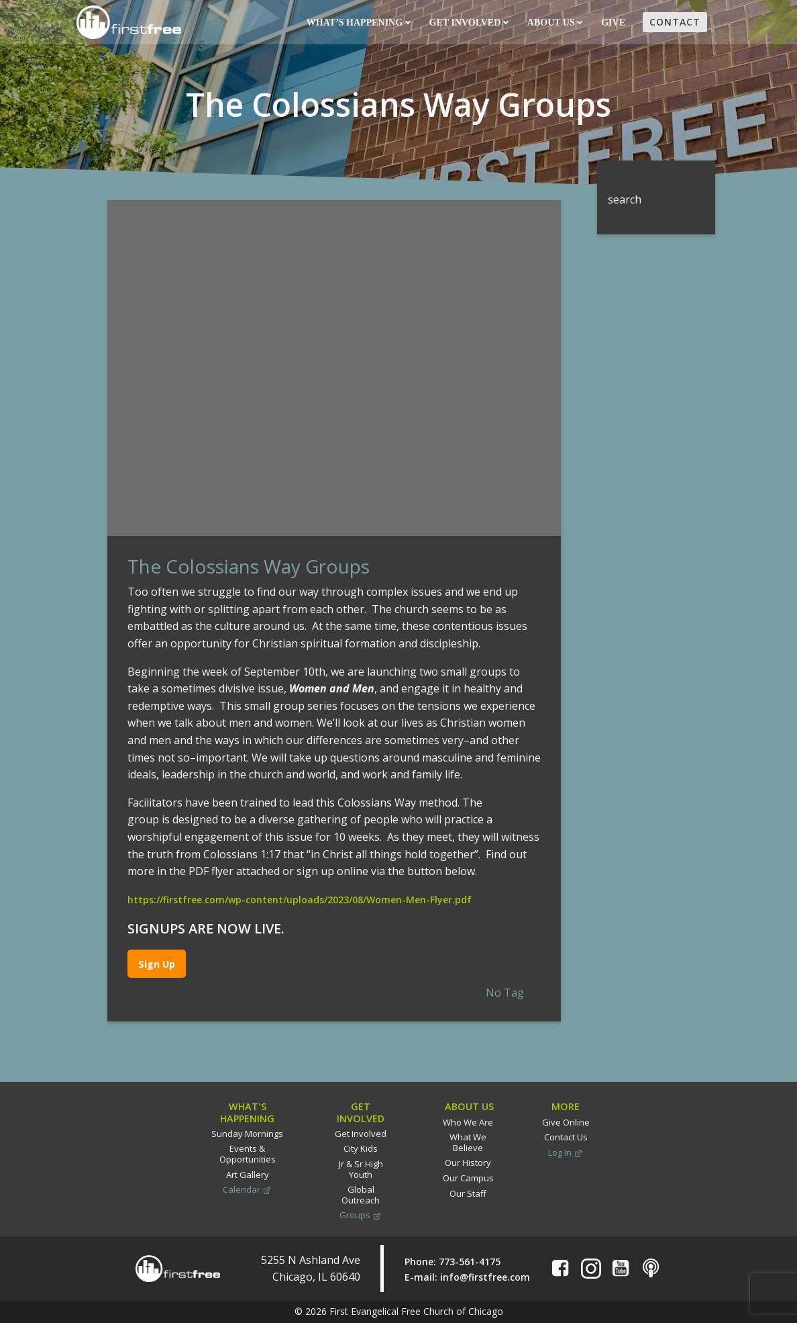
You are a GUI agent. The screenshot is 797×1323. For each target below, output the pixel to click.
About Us (554, 22)
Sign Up (156, 964)
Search (614, 168)
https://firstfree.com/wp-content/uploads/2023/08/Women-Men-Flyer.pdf (299, 899)
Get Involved (469, 22)
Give (614, 22)
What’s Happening (359, 22)
